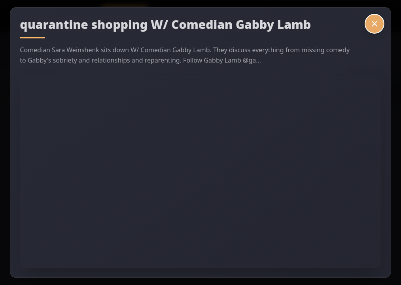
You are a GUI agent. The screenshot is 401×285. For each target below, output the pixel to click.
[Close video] (374, 24)
